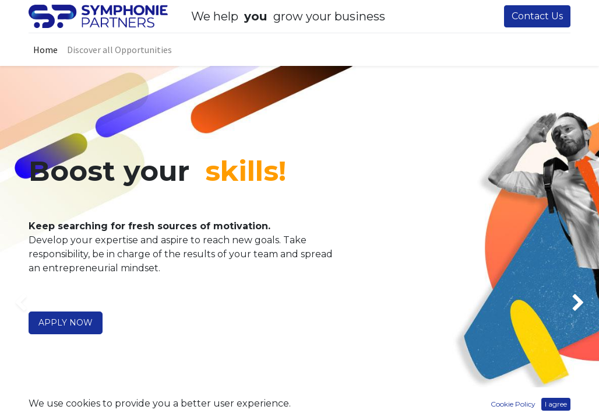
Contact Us (537, 16)
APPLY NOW (65, 322)
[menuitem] (45, 49)
